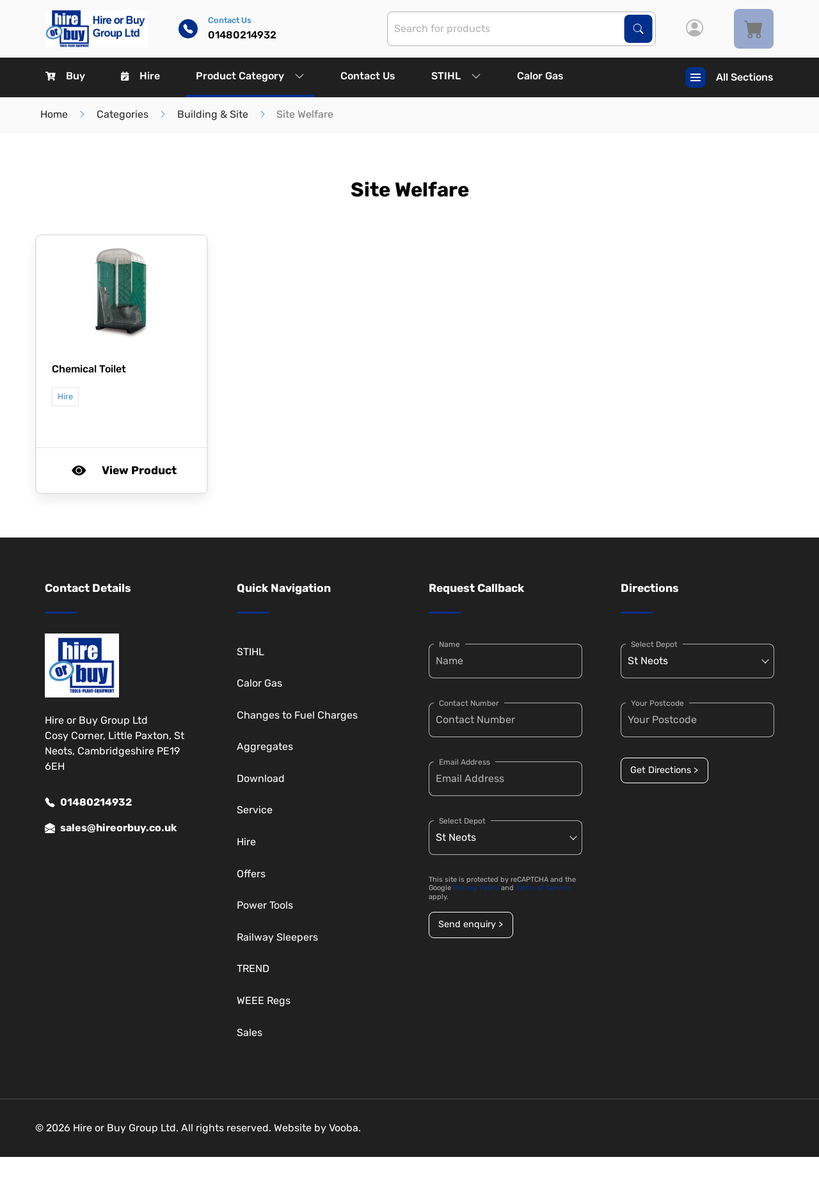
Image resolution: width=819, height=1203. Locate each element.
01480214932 (88, 802)
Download (261, 778)
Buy (65, 76)
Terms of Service (543, 888)
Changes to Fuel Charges (297, 715)
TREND (253, 968)
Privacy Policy (476, 888)
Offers (251, 874)
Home (54, 114)
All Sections (729, 77)
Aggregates (265, 746)
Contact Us (367, 76)
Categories (122, 114)
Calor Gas (540, 76)
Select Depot (462, 821)
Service (255, 810)
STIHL (456, 76)
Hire (140, 76)
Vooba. (345, 1128)
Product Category (250, 76)
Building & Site (212, 114)
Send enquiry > (470, 924)
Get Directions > (664, 770)
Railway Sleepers (277, 937)
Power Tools (265, 905)
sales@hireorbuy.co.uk (111, 828)
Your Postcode (657, 703)
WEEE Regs (263, 1000)
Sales (249, 1032)
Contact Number (469, 703)
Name (449, 644)
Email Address (464, 762)
